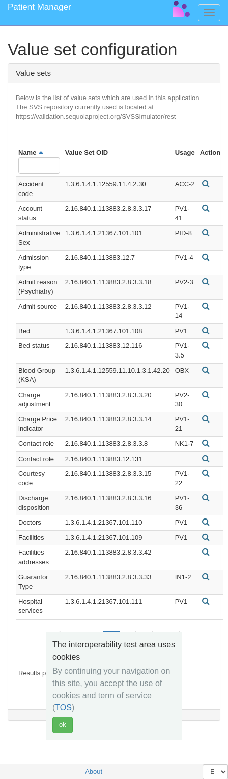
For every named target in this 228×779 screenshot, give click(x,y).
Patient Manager (39, 7)
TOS (63, 707)
